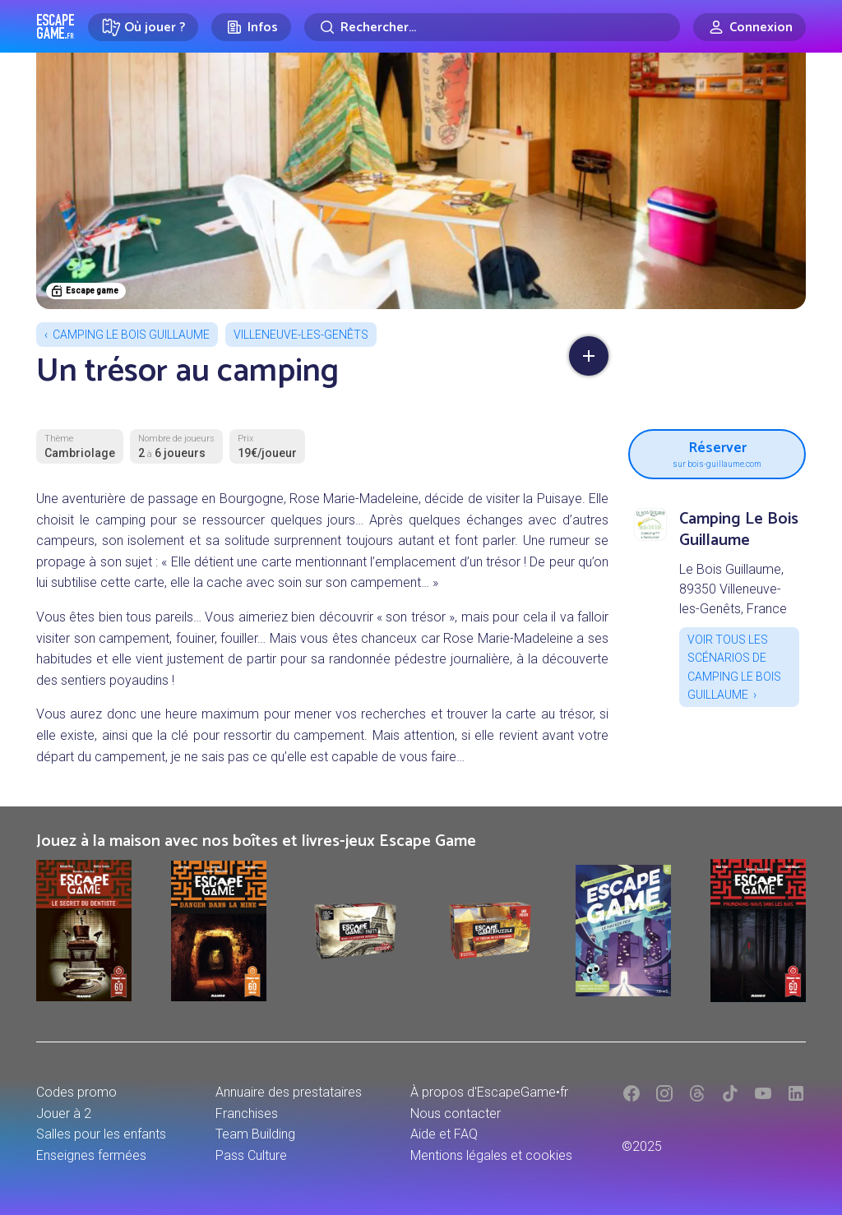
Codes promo (76, 1092)
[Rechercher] (492, 27)
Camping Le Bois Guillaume (131, 334)
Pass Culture (251, 1155)
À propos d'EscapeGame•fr (489, 1092)
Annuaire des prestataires (288, 1092)
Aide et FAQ (444, 1134)
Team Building (255, 1134)
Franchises (246, 1113)
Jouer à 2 (63, 1113)
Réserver (717, 452)
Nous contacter (455, 1113)
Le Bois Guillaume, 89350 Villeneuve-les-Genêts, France (733, 589)
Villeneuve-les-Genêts (301, 334)
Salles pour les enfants (101, 1134)
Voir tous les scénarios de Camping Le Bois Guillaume (734, 667)
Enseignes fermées (91, 1155)
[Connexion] (749, 27)
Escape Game (55, 26)
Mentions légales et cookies (491, 1155)
